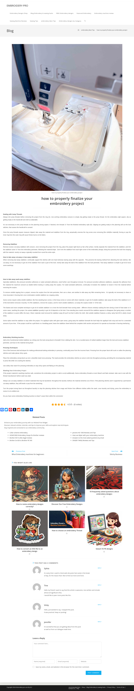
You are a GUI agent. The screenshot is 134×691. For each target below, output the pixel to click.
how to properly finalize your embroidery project (112, 30)
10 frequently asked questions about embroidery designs (104, 492)
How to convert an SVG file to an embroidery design (30, 550)
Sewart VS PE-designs (104, 549)
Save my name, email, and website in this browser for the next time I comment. (62, 667)
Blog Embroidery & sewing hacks (96, 687)
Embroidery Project (19, 371)
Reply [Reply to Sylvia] (99, 568)
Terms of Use (121, 687)
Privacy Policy (111, 687)
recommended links (74, 687)
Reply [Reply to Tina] (99, 585)
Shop (83, 687)
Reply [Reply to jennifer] (99, 621)
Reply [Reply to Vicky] (99, 604)
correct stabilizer (33, 310)
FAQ (78, 688)
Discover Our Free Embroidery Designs (67, 504)
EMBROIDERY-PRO (17, 5)
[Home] (78, 30)
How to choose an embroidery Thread (67, 530)
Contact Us (72, 688)
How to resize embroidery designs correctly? (29, 505)
